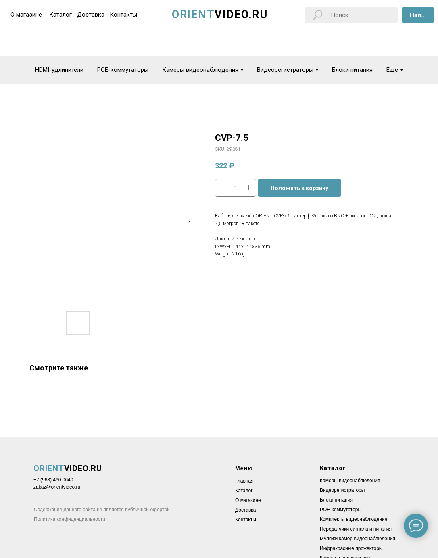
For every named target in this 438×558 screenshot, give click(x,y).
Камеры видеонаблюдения (350, 480)
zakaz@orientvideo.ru (56, 487)
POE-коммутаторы (122, 69)
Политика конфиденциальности (69, 519)
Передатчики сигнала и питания (356, 529)
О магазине (248, 500)
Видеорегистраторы (342, 490)
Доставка (245, 510)
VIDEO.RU (67, 468)
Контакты (245, 519)
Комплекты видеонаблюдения (353, 519)
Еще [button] (392, 69)
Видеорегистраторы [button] (285, 69)
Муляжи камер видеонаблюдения (357, 538)
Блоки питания (352, 69)
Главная (244, 481)
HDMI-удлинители (59, 69)
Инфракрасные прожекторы (351, 548)
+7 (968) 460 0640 (53, 480)
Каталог (244, 490)
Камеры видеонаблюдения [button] (200, 69)
